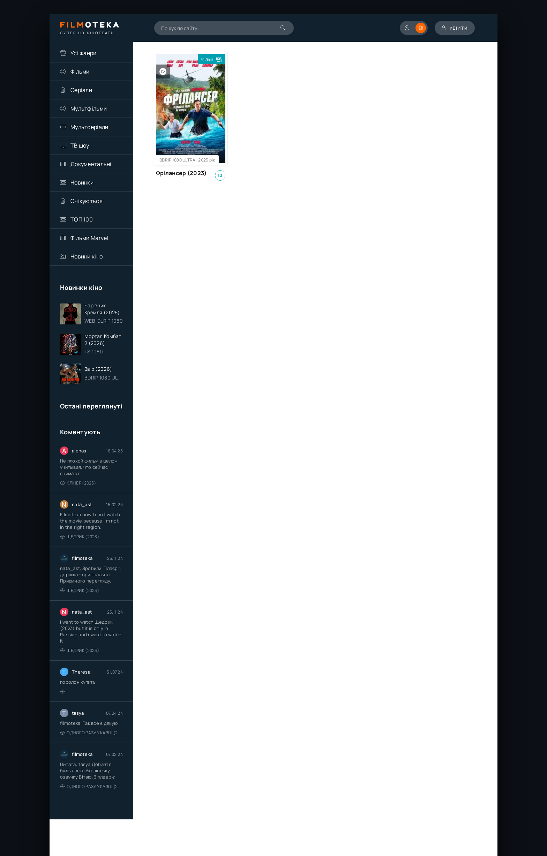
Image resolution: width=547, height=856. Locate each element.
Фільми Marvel (89, 238)
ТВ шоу (79, 145)
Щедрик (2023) (79, 537)
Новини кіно (86, 256)
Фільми (80, 71)
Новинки (81, 182)
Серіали (81, 90)
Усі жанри (83, 53)
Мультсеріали (89, 127)
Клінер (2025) (78, 483)
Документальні (91, 164)
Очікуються (86, 201)
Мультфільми (88, 108)
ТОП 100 (81, 219)
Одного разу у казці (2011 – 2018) (91, 733)
